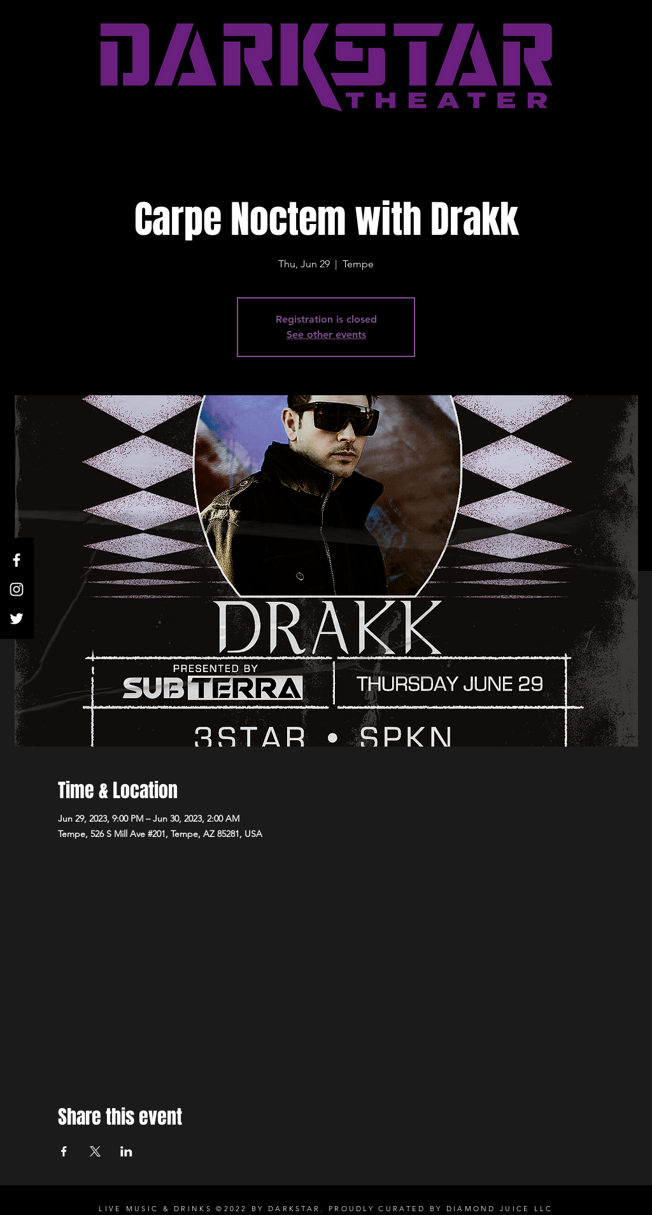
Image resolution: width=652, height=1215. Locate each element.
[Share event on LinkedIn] (126, 1151)
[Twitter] (16, 619)
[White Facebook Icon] (16, 560)
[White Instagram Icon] (16, 589)
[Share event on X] (95, 1151)
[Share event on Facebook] (64, 1151)
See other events (326, 334)
